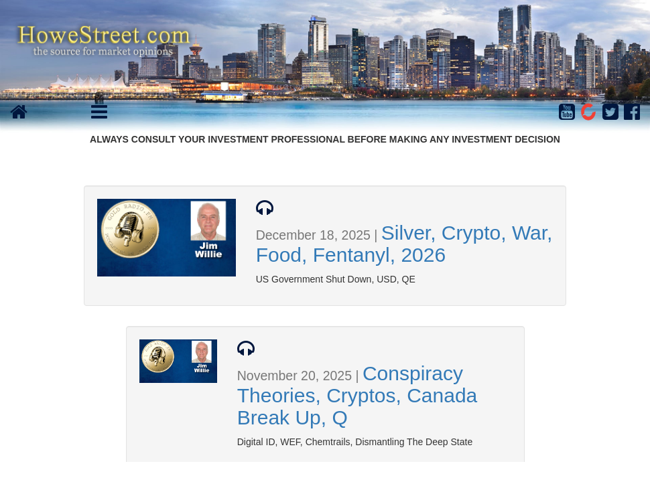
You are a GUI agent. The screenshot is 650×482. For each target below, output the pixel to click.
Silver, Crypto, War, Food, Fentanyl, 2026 (404, 244)
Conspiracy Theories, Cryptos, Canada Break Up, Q (357, 395)
